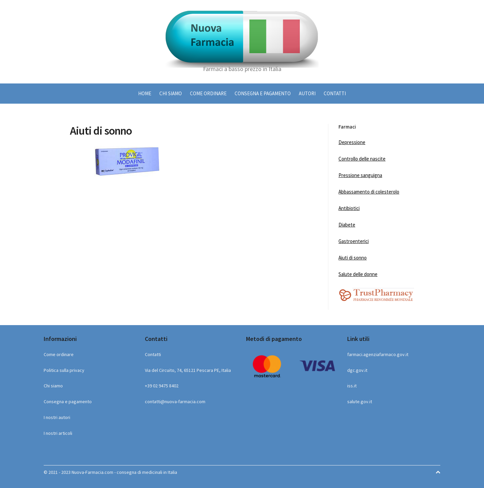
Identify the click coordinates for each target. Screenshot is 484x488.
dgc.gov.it (357, 370)
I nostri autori (57, 417)
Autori (307, 93)
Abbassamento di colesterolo (368, 191)
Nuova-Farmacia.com (92, 472)
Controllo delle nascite (362, 158)
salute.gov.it (359, 401)
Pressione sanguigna (360, 175)
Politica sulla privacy (64, 370)
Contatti (335, 93)
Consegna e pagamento (263, 93)
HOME (144, 93)
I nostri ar (53, 433)
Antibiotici (349, 208)
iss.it (352, 386)
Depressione (351, 142)
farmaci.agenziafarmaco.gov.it (377, 354)
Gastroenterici (353, 241)
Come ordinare (208, 93)
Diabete (346, 224)
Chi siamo (170, 93)
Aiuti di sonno (352, 257)
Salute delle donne (357, 274)
